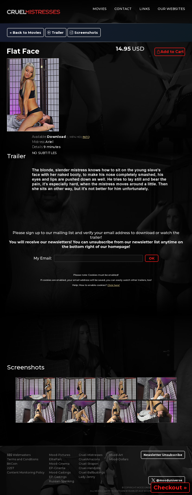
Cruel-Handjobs (90, 468)
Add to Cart (172, 52)
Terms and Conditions (22, 459)
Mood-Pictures (59, 455)
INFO (86, 137)
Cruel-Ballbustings (92, 472)
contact (123, 9)
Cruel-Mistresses (90, 455)
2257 (10, 468)
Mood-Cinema (59, 463)
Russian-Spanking (61, 481)
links (144, 9)
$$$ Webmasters (19, 455)
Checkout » (170, 487)
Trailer (58, 32)
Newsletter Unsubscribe (163, 455)
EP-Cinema (57, 468)
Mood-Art (116, 455)
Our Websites (171, 9)
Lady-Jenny (87, 477)
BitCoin (12, 463)
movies (100, 9)
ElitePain (55, 459)
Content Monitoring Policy (25, 472)
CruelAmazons (89, 459)
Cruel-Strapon (88, 463)
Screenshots (86, 32)
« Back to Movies (25, 32)
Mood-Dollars (118, 459)
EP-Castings (57, 477)
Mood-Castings (60, 472)
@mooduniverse (166, 480)
